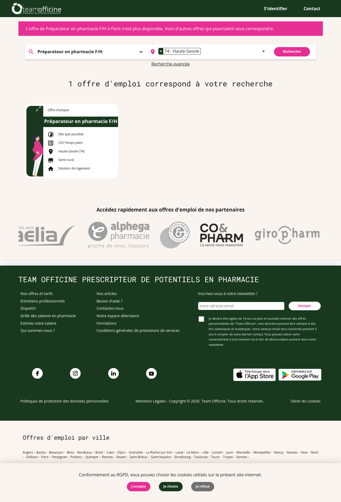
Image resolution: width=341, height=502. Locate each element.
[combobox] (207, 52)
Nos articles (107, 293)
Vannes (241, 457)
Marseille (243, 452)
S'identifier (275, 9)
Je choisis (170, 486)
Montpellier (262, 452)
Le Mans (193, 452)
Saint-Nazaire (161, 457)
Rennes (107, 457)
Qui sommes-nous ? (38, 330)
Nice (304, 452)
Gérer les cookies (306, 401)
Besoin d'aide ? (110, 301)
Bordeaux (84, 452)
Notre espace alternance (118, 315)
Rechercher (292, 51)
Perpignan (59, 457)
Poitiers (76, 457)
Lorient (217, 452)
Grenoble (136, 452)
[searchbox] (203, 52)
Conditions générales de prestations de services (138, 330)
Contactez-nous (110, 308)
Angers (28, 452)
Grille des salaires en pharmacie (48, 315)
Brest (99, 452)
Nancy (278, 452)
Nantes (292, 452)
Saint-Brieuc (138, 457)
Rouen (121, 457)
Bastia (40, 452)
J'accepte (138, 486)
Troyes (228, 457)
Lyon (229, 452)
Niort (314, 452)
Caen (110, 452)
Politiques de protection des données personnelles (65, 401)
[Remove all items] (263, 50)
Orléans (32, 457)
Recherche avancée (170, 64)
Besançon (56, 452)
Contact (312, 9)
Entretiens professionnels (43, 301)
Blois (70, 452)
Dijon (121, 452)
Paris (45, 457)
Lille (205, 452)
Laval (179, 452)
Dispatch (28, 308)
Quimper (92, 457)
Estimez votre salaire (39, 323)
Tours (215, 457)
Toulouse (200, 457)
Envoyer (304, 306)
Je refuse (203, 486)
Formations (106, 323)
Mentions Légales (151, 401)
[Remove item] (161, 51)
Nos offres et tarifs (37, 293)
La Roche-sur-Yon (159, 452)
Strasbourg (182, 457)
